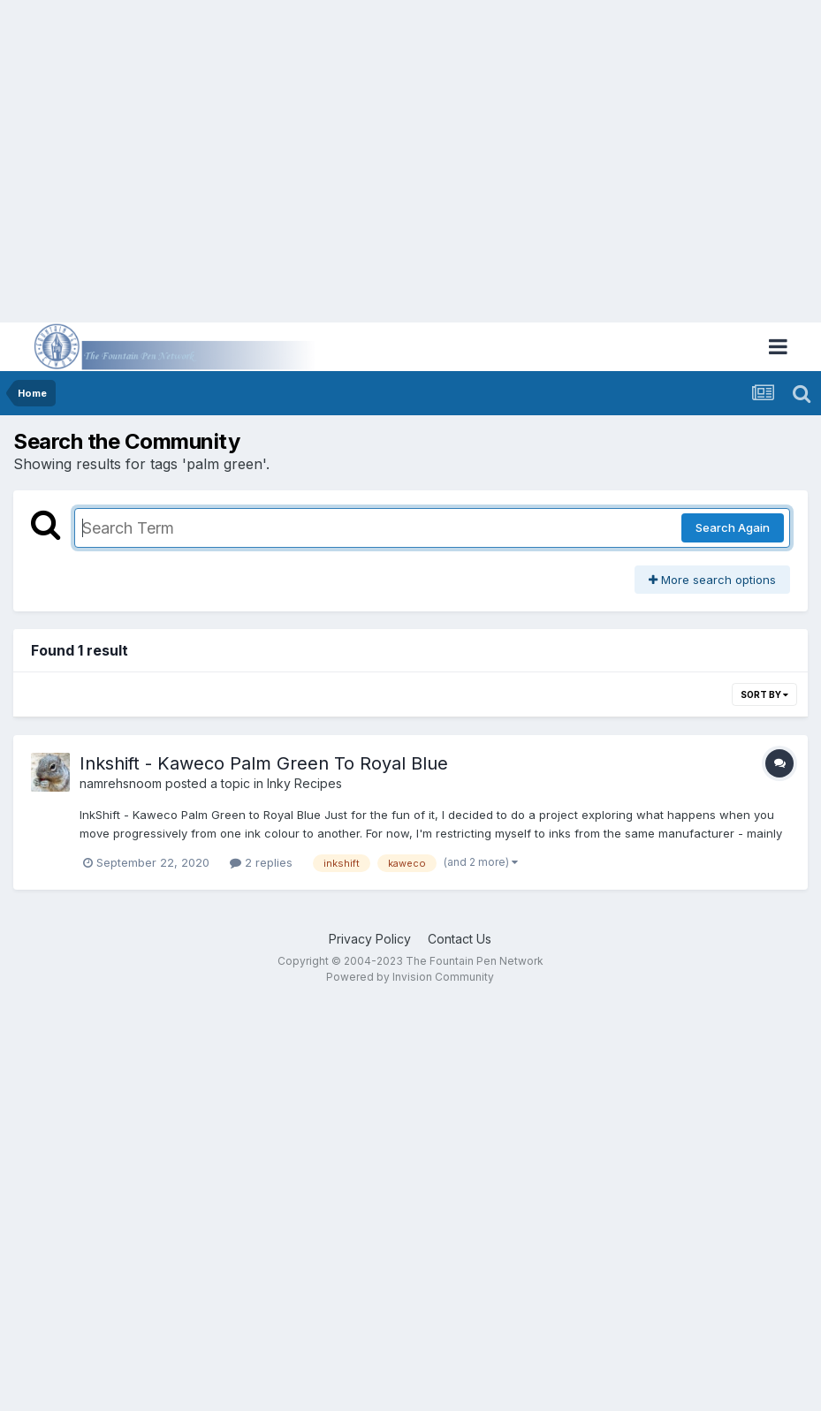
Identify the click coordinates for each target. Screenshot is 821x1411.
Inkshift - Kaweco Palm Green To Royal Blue (264, 763)
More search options (712, 580)
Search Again (733, 527)
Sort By (764, 694)
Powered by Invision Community (410, 976)
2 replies (261, 862)
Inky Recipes (304, 783)
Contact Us (459, 938)
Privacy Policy (370, 938)
